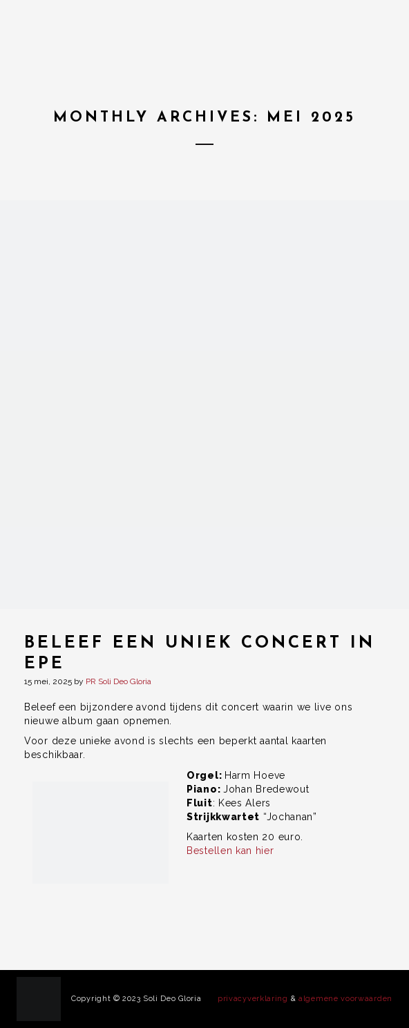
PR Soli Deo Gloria (118, 681)
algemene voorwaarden (345, 998)
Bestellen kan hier (230, 850)
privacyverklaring (253, 998)
